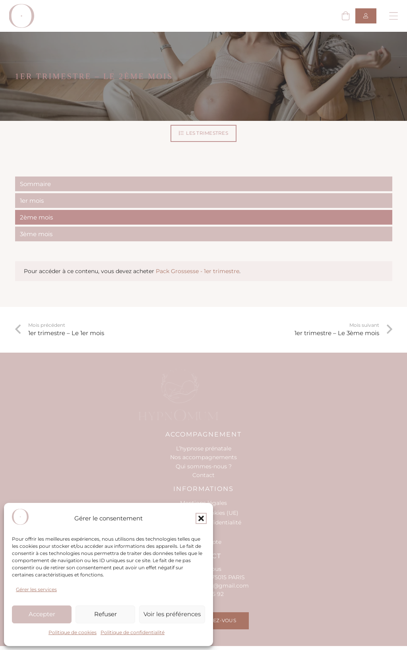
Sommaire (35, 184)
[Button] (365, 15)
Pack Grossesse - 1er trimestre (197, 271)
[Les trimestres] (204, 133)
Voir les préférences (172, 614)
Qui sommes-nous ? (204, 466)
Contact (203, 475)
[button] (201, 518)
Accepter (42, 614)
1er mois (32, 200)
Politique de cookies (72, 632)
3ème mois (36, 234)
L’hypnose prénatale (203, 448)
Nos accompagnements (203, 457)
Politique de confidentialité (133, 632)
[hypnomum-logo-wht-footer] (198, 394)
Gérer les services (36, 589)
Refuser (105, 614)
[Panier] (345, 16)
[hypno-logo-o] (21, 16)
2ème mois (36, 217)
